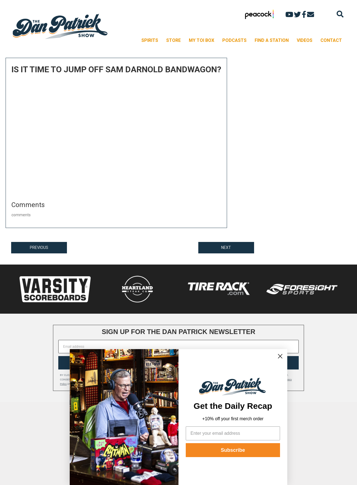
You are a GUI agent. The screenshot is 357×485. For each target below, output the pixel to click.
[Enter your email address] (233, 433)
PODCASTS (234, 40)
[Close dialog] (280, 356)
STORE (173, 40)
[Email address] (178, 346)
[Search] (340, 14)
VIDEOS (304, 40)
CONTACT (331, 40)
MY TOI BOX (201, 40)
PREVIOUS (39, 247)
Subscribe (233, 450)
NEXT (226, 247)
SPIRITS (149, 40)
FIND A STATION (272, 40)
